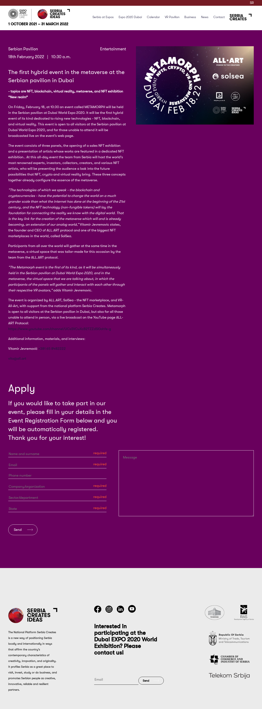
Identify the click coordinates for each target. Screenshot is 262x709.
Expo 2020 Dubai (130, 17)
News (204, 17)
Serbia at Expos (103, 17)
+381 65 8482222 (52, 349)
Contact (219, 17)
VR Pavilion (172, 17)
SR (252, 3)
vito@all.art (17, 358)
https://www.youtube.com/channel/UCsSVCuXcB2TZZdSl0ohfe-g (59, 329)
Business (190, 17)
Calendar (153, 17)
